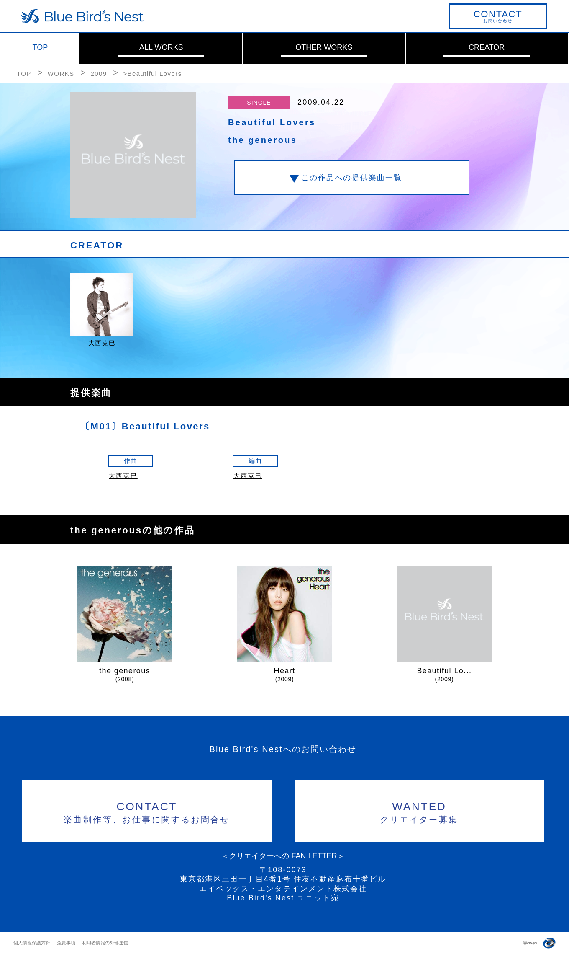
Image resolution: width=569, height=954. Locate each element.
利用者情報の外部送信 (105, 942)
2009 (98, 73)
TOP (40, 47)
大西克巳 (123, 475)
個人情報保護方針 (31, 942)
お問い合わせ (498, 16)
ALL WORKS (161, 47)
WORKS (61, 73)
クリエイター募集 (419, 811)
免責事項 (66, 942)
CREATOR (487, 47)
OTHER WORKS (323, 47)
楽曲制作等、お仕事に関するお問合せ (147, 811)
